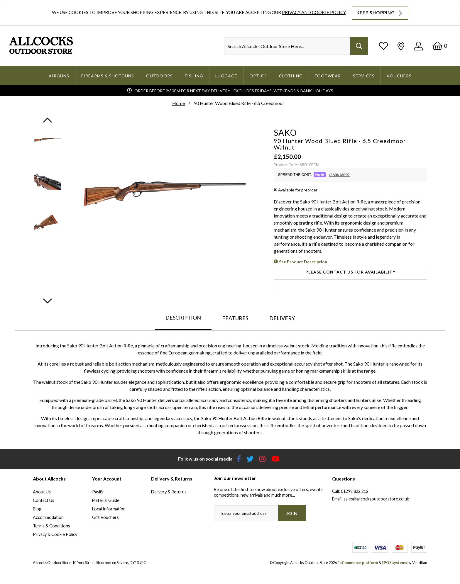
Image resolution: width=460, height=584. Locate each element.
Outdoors (159, 75)
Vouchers (399, 75)
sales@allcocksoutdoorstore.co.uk (376, 498)
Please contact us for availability (350, 271)
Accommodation (48, 517)
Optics (258, 75)
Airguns (59, 75)
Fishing (194, 75)
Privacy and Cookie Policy (314, 12)
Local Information (109, 508)
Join (292, 513)
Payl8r (98, 491)
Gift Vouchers (105, 517)
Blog (37, 508)
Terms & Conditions (51, 525)
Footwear (328, 75)
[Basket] (439, 45)
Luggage (226, 75)
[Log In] (418, 45)
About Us (42, 491)
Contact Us (43, 500)
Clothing (291, 75)
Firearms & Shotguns (107, 75)
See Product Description (303, 261)
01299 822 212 (354, 491)
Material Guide (105, 500)
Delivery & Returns (169, 491)
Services (364, 75)
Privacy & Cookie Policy (55, 534)
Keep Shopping (379, 13)
